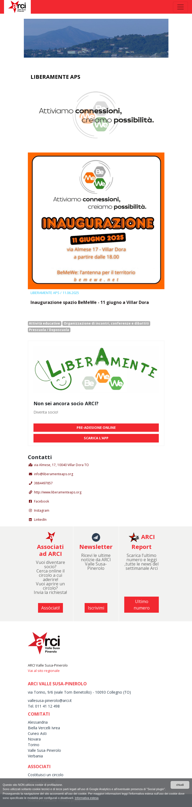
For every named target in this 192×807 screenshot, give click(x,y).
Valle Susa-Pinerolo (44, 750)
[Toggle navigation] (180, 7)
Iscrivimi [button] (96, 608)
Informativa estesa (86, 797)
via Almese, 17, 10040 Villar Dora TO (61, 465)
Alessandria (38, 722)
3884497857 (43, 483)
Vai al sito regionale (44, 670)
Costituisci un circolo (45, 774)
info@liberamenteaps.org (53, 474)
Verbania (35, 755)
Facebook (41, 501)
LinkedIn (40, 519)
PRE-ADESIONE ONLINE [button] (96, 427)
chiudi (180, 784)
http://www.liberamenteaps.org (57, 492)
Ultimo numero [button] (142, 604)
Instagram (41, 510)
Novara (34, 739)
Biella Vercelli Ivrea (44, 727)
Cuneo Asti (37, 733)
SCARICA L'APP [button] (96, 438)
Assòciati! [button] (50, 608)
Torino (33, 744)
